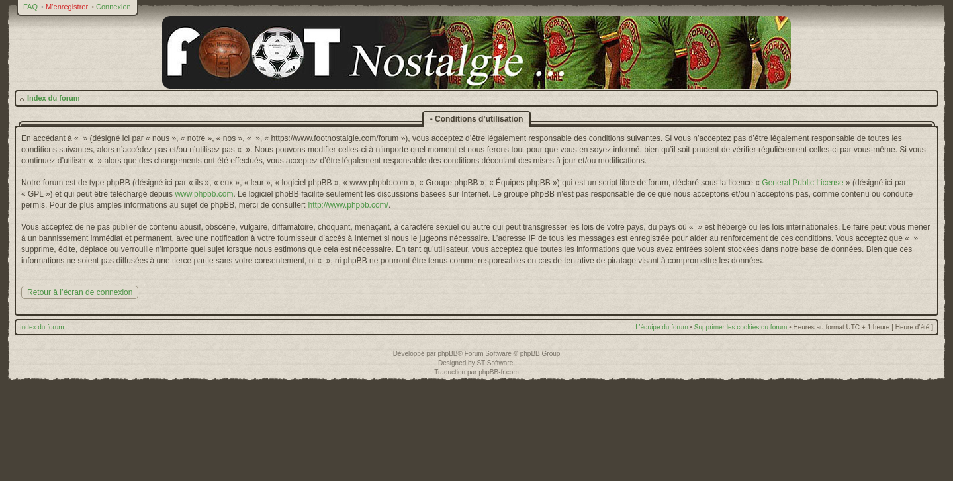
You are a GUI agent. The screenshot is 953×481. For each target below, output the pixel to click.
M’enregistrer (67, 7)
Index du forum (53, 98)
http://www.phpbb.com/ (348, 205)
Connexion (113, 7)
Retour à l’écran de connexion (79, 292)
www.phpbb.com (204, 193)
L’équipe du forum (661, 327)
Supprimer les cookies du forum (741, 327)
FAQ (30, 7)
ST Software (494, 363)
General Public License (802, 182)
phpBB (447, 353)
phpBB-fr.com (498, 372)
